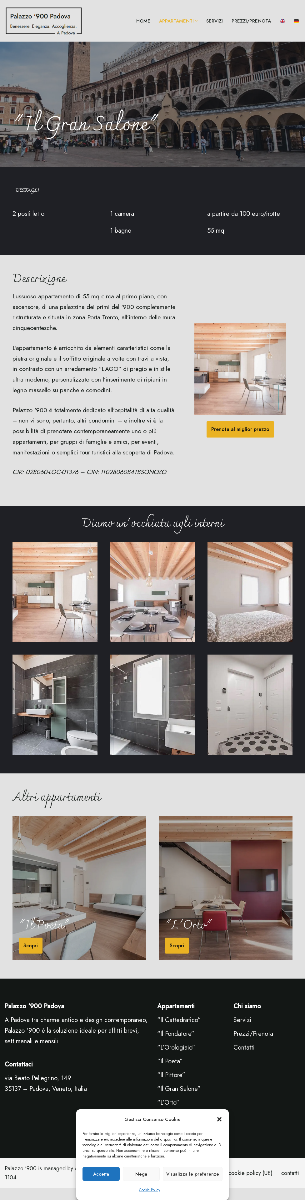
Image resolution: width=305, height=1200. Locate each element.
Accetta (101, 1174)
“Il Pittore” (171, 1086)
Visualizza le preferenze (192, 1174)
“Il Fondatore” (175, 1045)
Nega (141, 1174)
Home (143, 21)
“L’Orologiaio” (176, 1059)
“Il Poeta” (170, 1073)
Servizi (242, 1031)
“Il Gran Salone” (179, 1100)
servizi (214, 21)
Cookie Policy (149, 1190)
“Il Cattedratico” (179, 1031)
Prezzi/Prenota (251, 21)
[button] (219, 1119)
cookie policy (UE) (250, 1185)
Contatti (244, 1059)
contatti (290, 1185)
